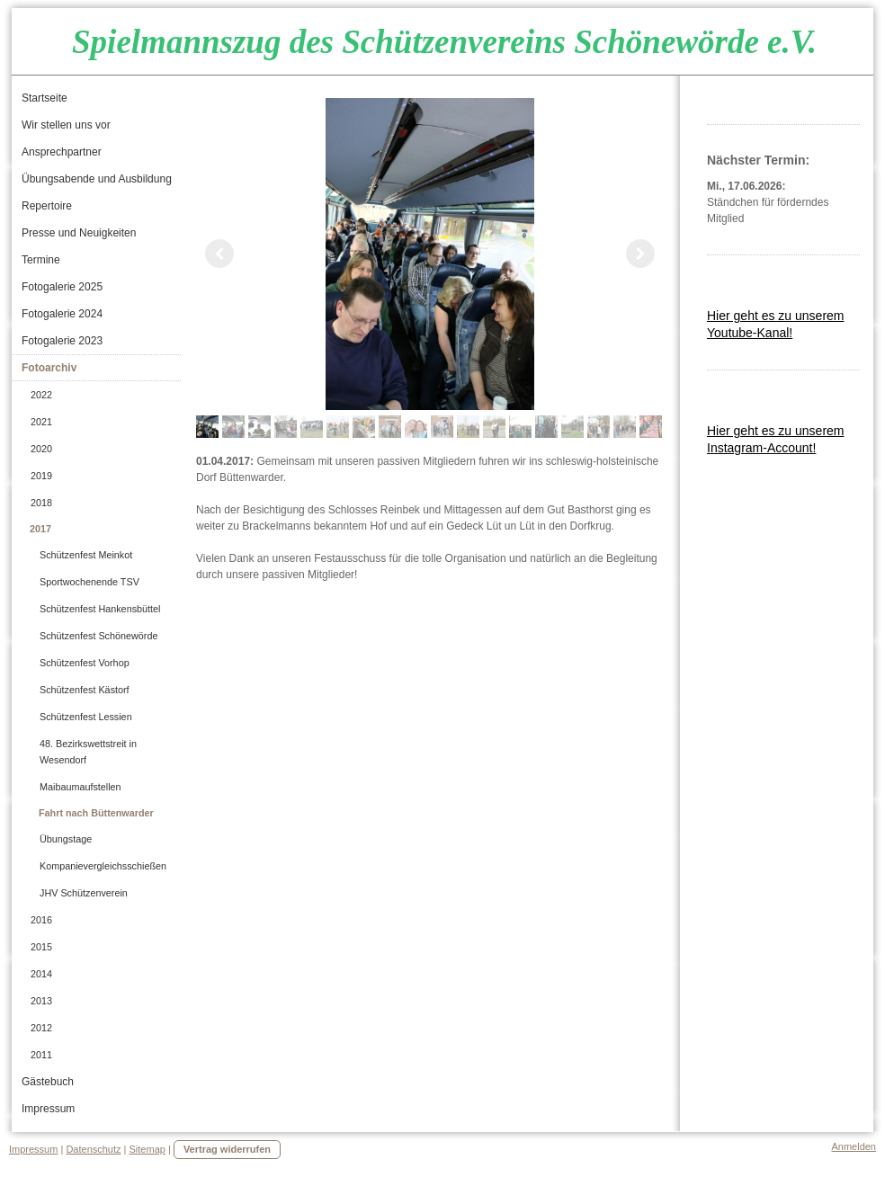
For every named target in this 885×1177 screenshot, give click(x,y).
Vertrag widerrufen (227, 1149)
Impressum (33, 1149)
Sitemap (147, 1149)
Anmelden (853, 1146)
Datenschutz (93, 1149)
